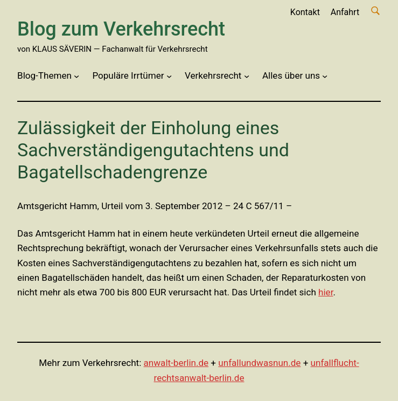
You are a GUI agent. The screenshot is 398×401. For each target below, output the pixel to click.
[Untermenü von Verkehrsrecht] (246, 76)
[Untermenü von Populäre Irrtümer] (169, 76)
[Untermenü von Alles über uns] (324, 76)
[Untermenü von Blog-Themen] (76, 76)
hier (325, 292)
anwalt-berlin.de (176, 362)
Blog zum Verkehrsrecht (121, 29)
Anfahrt (345, 12)
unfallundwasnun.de (259, 362)
